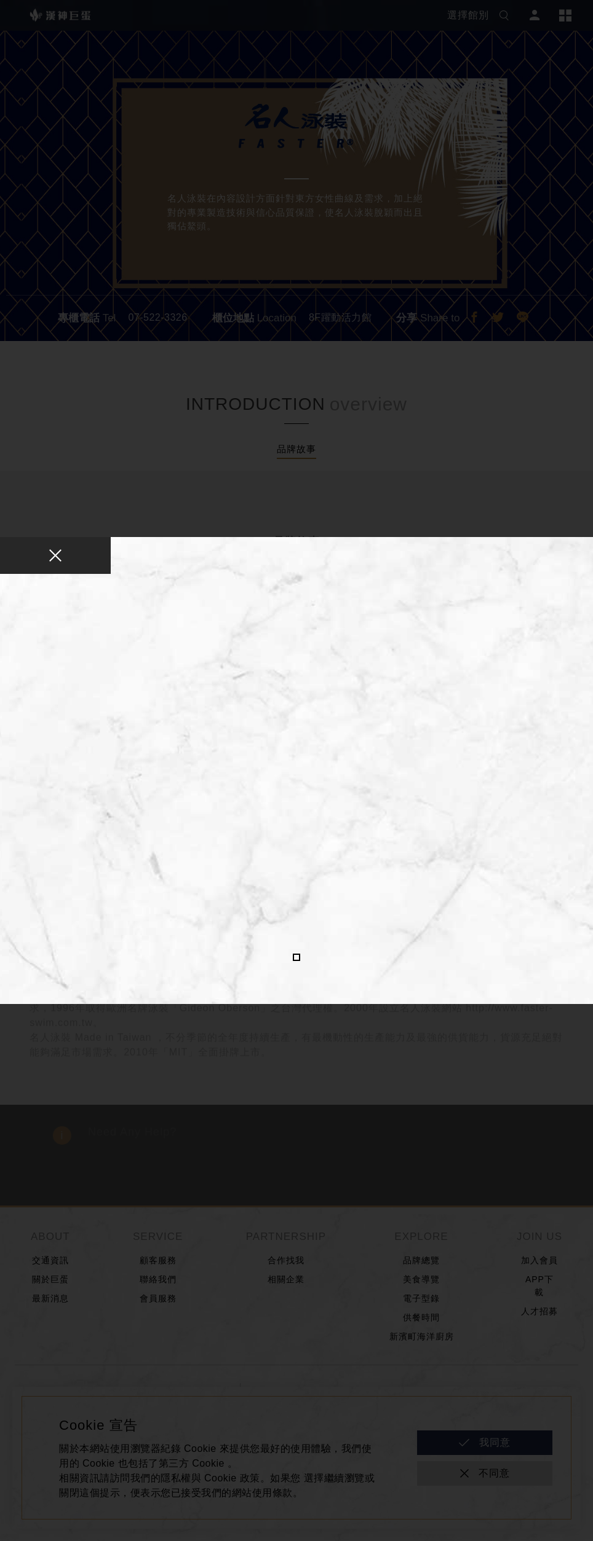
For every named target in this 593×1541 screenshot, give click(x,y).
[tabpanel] (296, 767)
